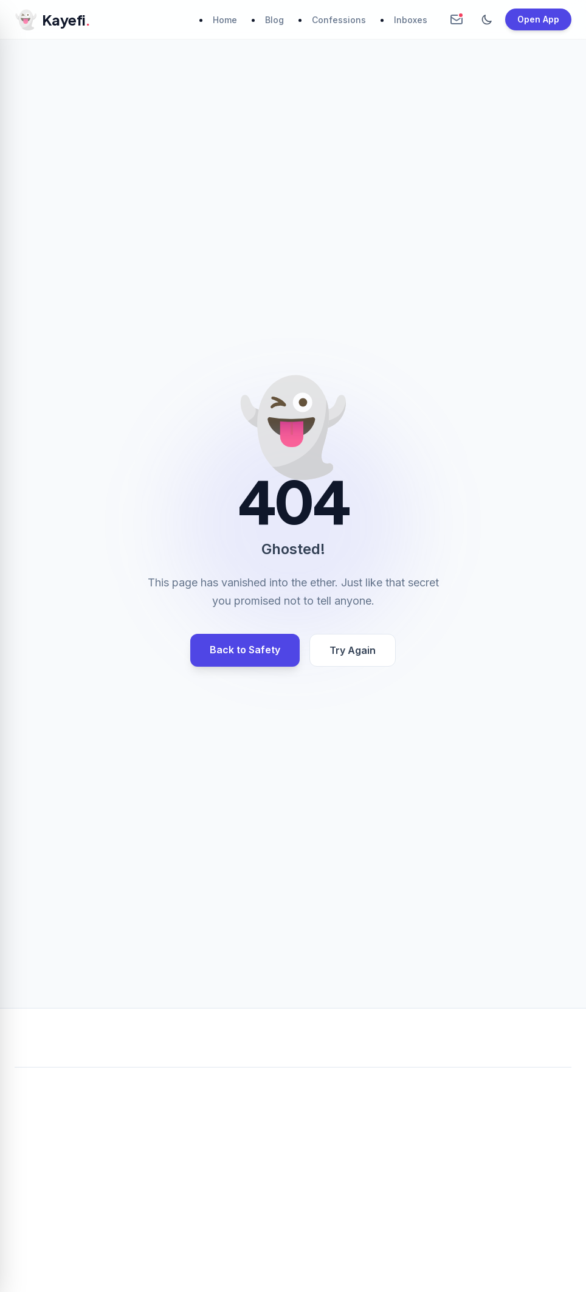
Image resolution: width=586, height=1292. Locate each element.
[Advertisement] (293, 1167)
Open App (538, 19)
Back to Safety (245, 650)
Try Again (352, 650)
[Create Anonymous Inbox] (456, 19)
